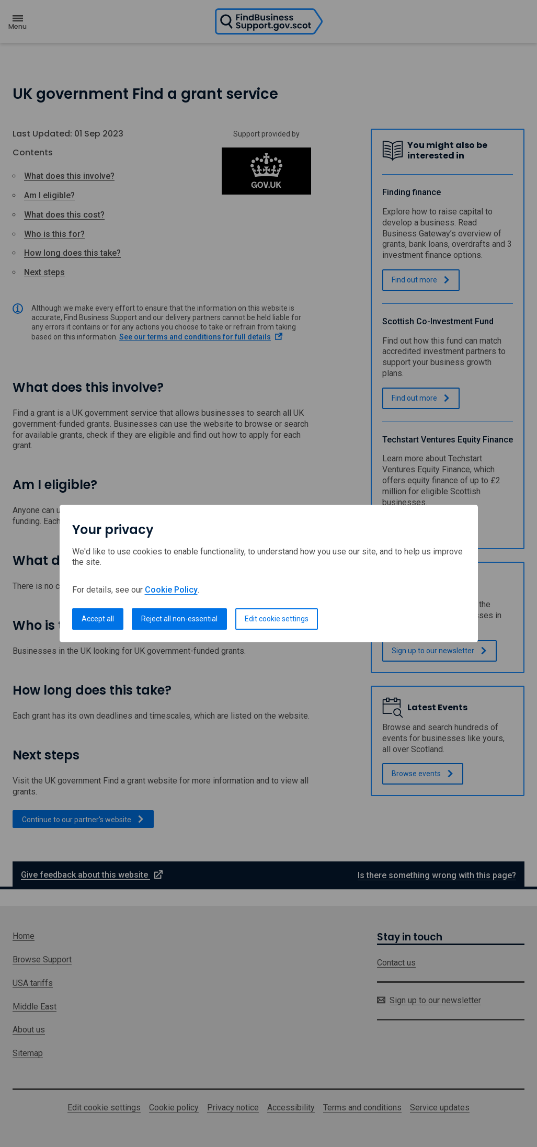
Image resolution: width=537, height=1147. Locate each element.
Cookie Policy (171, 590)
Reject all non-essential (179, 619)
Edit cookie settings (277, 619)
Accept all (98, 619)
